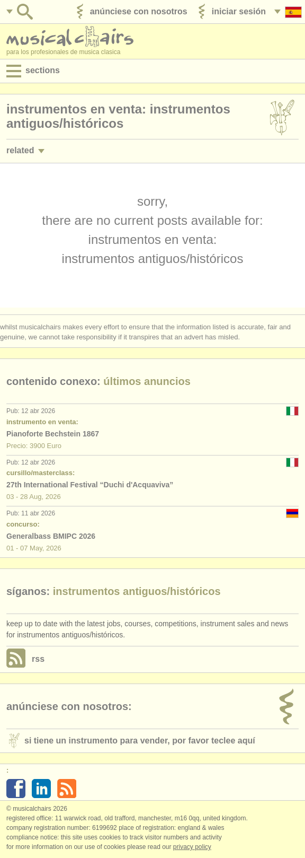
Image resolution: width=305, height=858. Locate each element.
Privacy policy (192, 847)
